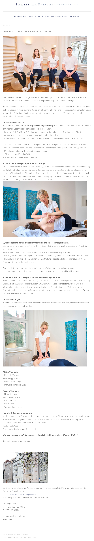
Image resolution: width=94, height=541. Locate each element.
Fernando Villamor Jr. (27, 537)
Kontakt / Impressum (59, 16)
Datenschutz (75, 16)
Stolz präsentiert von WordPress (16, 535)
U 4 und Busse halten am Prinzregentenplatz (22, 494)
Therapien (39, 16)
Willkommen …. (20, 16)
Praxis (30, 16)
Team (47, 16)
